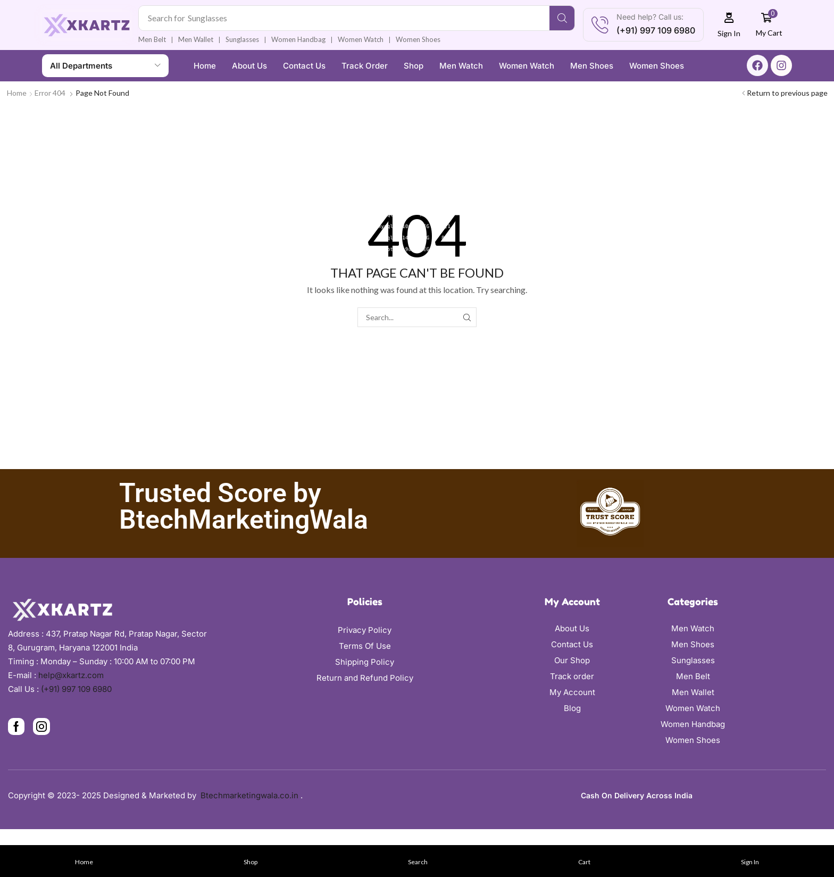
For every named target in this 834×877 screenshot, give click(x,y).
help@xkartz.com (71, 675)
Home (17, 92)
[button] (729, 24)
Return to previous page (787, 92)
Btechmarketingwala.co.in (251, 795)
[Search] (561, 18)
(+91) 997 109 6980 (76, 689)
